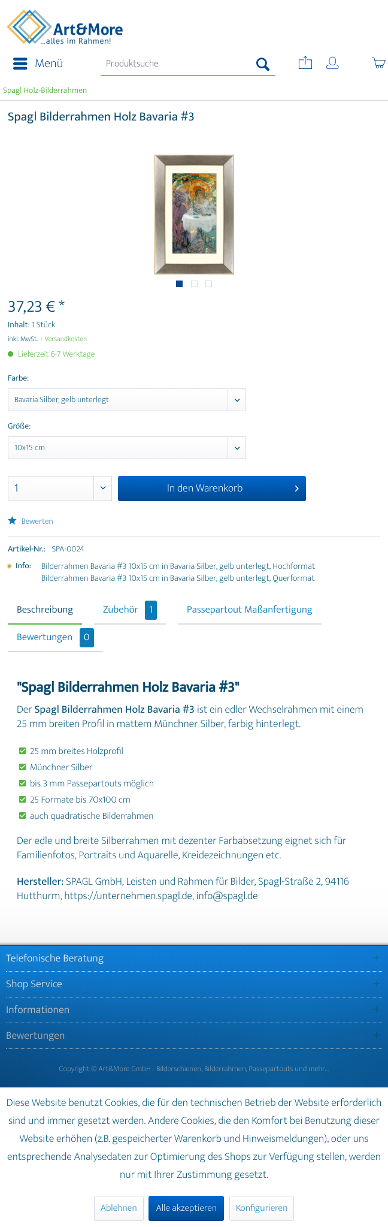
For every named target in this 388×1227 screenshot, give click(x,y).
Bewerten (30, 522)
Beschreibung (45, 610)
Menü (38, 63)
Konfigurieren (261, 1208)
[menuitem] (34, 64)
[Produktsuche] (188, 64)
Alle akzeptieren (186, 1208)
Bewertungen (55, 637)
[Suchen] (263, 64)
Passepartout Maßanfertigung (250, 610)
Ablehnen (119, 1208)
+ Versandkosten (63, 339)
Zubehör (130, 610)
